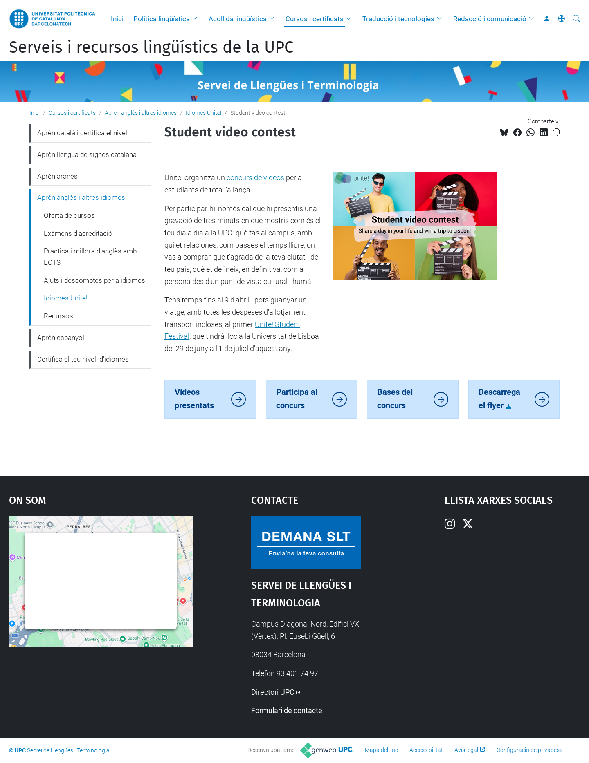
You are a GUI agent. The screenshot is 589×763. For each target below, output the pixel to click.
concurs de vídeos (255, 177)
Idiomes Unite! (203, 113)
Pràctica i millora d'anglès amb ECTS (90, 256)
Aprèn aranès (57, 176)
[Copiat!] (556, 132)
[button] (196, 18)
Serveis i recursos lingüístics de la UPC (151, 47)
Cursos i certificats (315, 19)
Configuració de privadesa (530, 750)
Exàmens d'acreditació (78, 233)
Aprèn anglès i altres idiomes (141, 113)
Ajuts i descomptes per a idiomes (94, 280)
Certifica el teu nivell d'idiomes (83, 359)
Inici (117, 19)
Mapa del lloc (381, 750)
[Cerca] (576, 19)
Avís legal (466, 750)
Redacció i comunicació (489, 19)
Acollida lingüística (238, 19)
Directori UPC (272, 692)
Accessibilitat (426, 750)
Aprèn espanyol (60, 337)
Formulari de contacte (286, 710)
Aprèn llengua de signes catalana (87, 154)
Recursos (58, 316)
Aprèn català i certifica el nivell (83, 133)
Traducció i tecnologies (398, 19)
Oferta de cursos (69, 215)
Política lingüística (161, 19)
